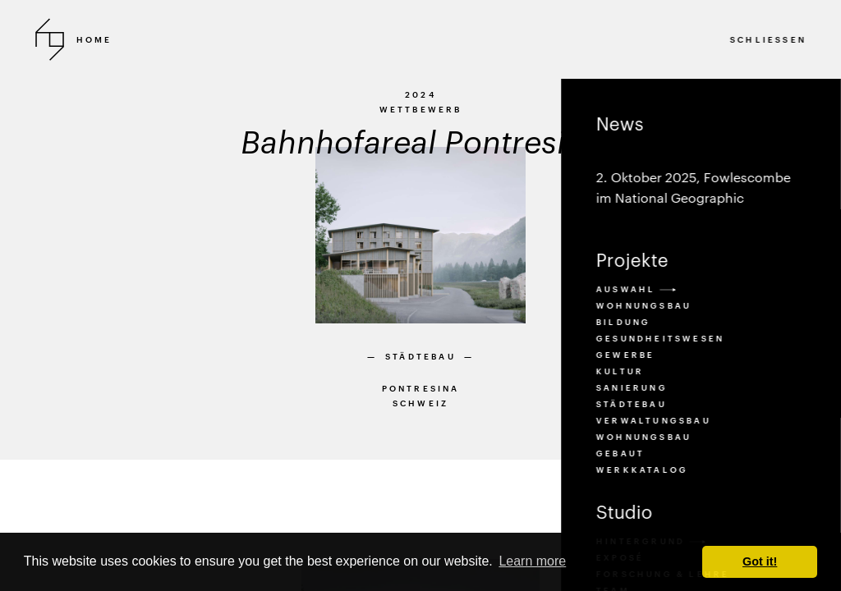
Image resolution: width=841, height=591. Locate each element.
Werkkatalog (641, 469)
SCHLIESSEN (767, 39)
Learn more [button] (532, 561)
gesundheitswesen (659, 338)
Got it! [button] (759, 561)
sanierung (631, 387)
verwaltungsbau (652, 420)
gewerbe (624, 355)
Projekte (631, 259)
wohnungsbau (643, 437)
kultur (619, 371)
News (700, 161)
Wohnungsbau (643, 305)
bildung (622, 322)
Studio (623, 511)
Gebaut (619, 453)
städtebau (630, 404)
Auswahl (635, 289)
